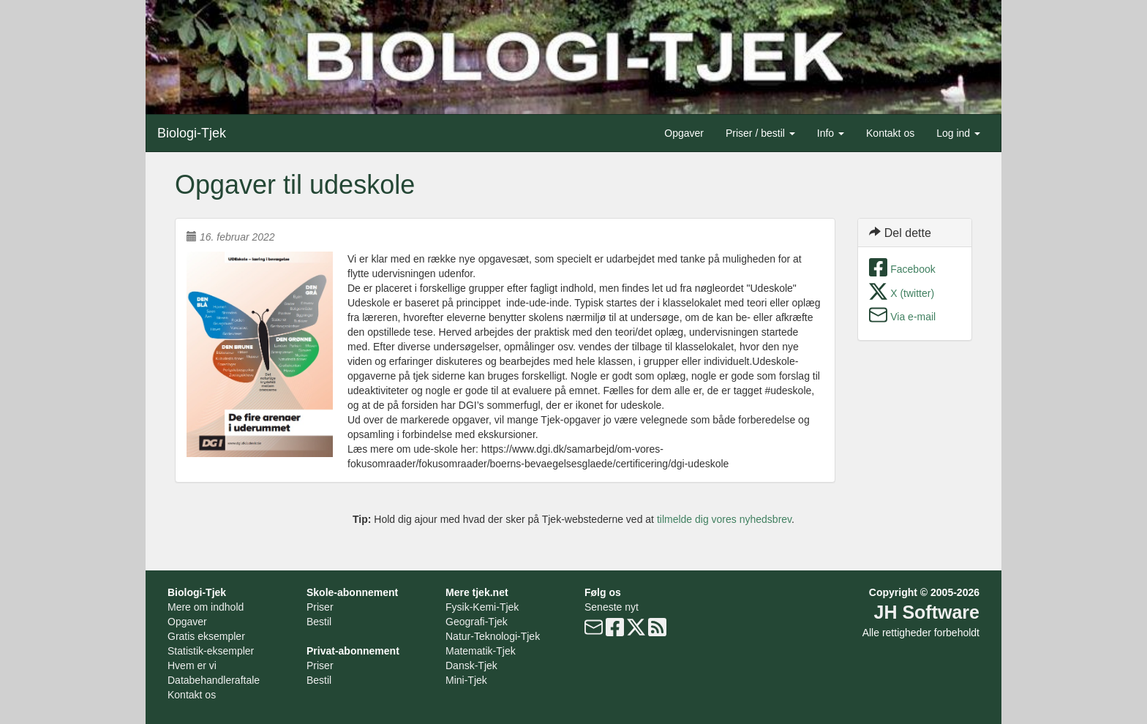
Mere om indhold (206, 607)
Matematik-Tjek (480, 651)
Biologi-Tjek (191, 133)
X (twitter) (912, 293)
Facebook (912, 269)
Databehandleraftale (214, 680)
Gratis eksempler (206, 636)
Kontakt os (890, 133)
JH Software (926, 612)
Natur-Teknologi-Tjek (492, 636)
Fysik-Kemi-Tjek (482, 607)
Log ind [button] (958, 133)
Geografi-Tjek (476, 621)
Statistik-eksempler (211, 651)
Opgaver (684, 133)
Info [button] (830, 133)
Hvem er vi (192, 665)
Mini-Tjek (466, 680)
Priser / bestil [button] (760, 133)
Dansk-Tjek (471, 665)
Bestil (319, 621)
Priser (320, 607)
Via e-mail (913, 317)
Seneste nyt (611, 607)
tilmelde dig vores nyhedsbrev (724, 519)
